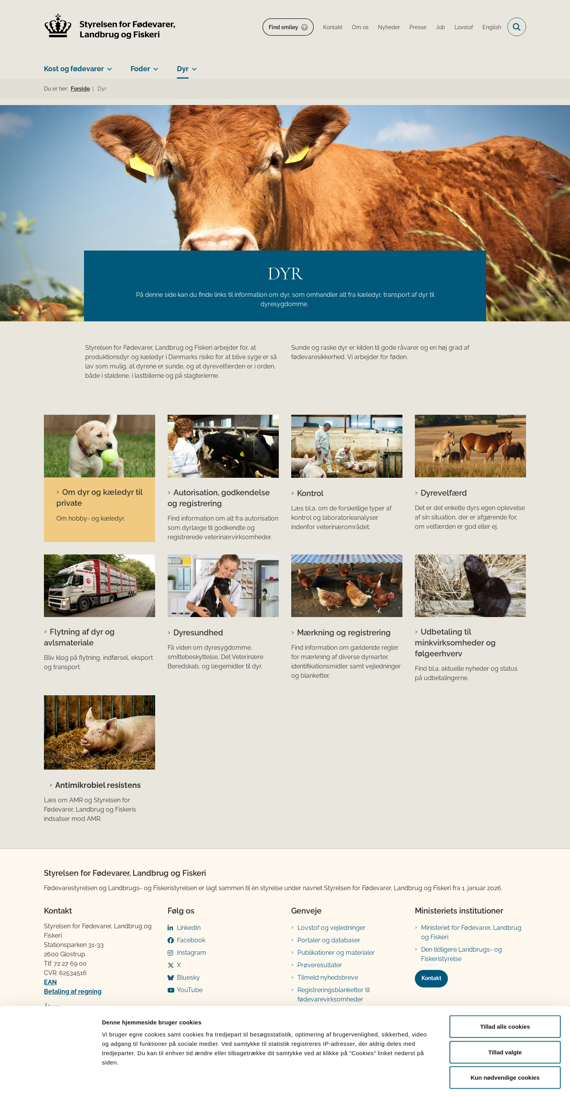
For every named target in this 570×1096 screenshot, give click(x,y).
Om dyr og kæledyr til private (99, 498)
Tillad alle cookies (505, 994)
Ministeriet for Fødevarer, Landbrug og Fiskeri (471, 932)
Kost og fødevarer (74, 69)
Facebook (191, 940)
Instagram (191, 952)
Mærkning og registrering (344, 632)
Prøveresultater (319, 965)
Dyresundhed (198, 632)
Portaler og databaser (328, 940)
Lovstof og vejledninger (331, 927)
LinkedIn (189, 927)
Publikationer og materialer (336, 952)
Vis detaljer (404, 1080)
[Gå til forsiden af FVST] (110, 27)
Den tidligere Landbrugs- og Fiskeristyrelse (461, 954)
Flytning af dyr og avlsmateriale (79, 637)
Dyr (183, 69)
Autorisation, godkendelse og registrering (219, 498)
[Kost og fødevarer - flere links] (108, 65)
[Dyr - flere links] (193, 65)
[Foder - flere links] (154, 65)
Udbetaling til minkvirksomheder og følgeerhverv (455, 642)
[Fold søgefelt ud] (516, 27)
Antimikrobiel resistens (98, 785)
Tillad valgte (505, 1019)
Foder (140, 69)
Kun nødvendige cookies (505, 1045)
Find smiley (283, 27)
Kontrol (310, 493)
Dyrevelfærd (444, 493)
